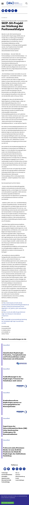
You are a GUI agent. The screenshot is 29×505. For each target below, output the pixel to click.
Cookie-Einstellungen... (6, 499)
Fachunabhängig (6, 482)
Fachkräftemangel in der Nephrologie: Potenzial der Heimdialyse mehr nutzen (13, 379)
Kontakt (17, 478)
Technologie (5, 473)
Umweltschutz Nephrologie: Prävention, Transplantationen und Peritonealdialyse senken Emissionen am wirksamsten (14, 356)
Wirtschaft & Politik (6, 480)
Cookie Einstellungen (19, 480)
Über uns (17, 472)
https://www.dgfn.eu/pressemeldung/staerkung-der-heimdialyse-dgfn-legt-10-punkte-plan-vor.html (14, 321)
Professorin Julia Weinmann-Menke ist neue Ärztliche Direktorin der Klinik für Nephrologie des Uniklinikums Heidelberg (14, 452)
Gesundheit (4, 476)
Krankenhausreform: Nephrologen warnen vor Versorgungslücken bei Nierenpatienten (12, 403)
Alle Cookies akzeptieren (7, 502)
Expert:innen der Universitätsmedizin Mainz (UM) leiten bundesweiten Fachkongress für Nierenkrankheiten (15, 430)
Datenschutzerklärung (20, 476)
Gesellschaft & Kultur (7, 474)
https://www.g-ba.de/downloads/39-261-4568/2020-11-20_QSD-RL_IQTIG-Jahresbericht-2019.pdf (14, 308)
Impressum (17, 474)
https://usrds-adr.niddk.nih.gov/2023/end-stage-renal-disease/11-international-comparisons (13, 313)
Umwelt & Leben (6, 478)
